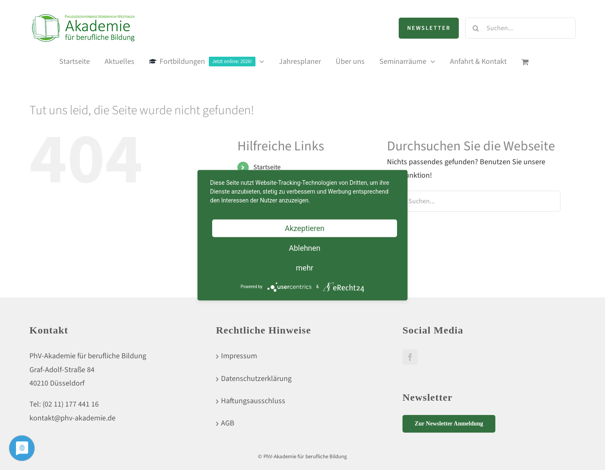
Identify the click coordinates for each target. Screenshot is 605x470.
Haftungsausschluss (253, 401)
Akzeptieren (305, 227)
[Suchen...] (520, 28)
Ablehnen (304, 247)
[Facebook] (410, 357)
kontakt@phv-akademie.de (72, 418)
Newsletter (428, 28)
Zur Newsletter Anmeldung (449, 423)
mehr (304, 267)
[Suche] (475, 28)
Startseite (267, 167)
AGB (227, 423)
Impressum (239, 356)
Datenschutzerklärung (256, 378)
